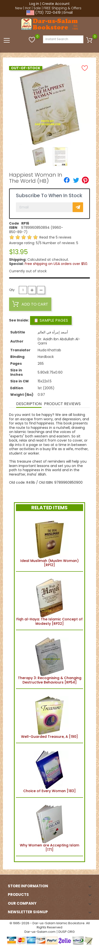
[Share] (66, 180)
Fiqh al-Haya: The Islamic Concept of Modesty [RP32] (49, 601)
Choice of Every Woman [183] (49, 770)
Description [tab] (29, 404)
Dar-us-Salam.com (39, 931)
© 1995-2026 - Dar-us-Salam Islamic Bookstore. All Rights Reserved (50, 925)
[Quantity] (23, 290)
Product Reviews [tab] (62, 404)
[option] (39, 156)
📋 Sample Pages (51, 320)
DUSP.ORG (66, 931)
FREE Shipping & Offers (62, 8)
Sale (37, 8)
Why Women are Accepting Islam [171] (49, 827)
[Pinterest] (85, 180)
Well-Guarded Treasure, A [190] (49, 716)
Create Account (56, 3)
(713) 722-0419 (48, 12)
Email (68, 12)
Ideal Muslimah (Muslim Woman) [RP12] (49, 542)
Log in (34, 3)
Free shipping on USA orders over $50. (56, 263)
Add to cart (30, 304)
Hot (28, 8)
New (18, 8)
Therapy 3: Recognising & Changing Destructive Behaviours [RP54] (49, 659)
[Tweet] (76, 180)
